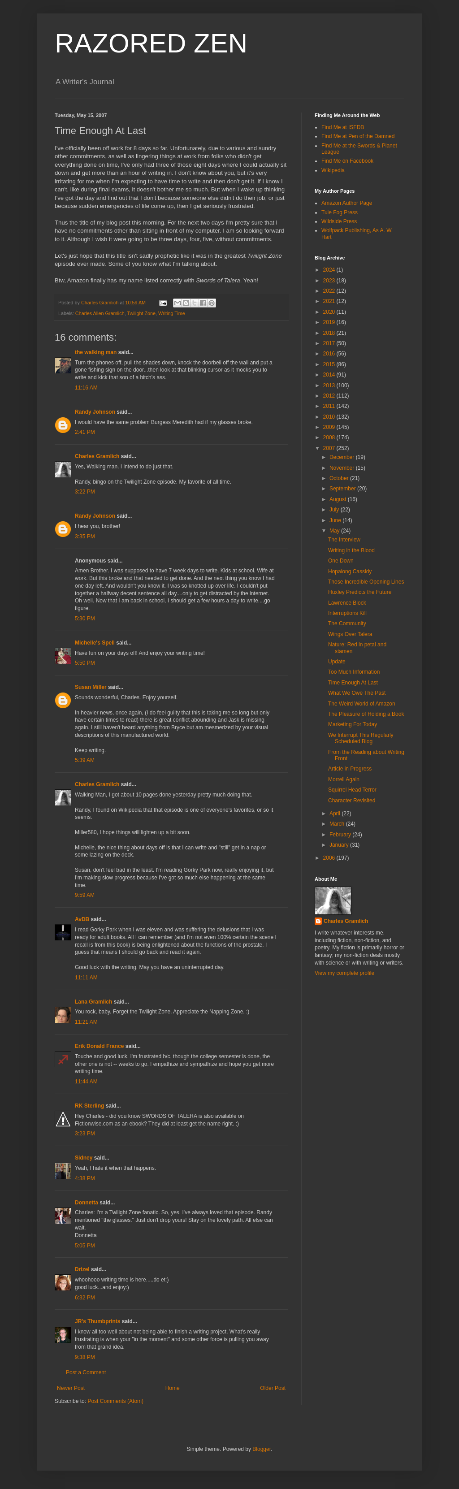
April (335, 813)
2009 (330, 427)
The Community (347, 623)
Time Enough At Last (353, 683)
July (335, 509)
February (340, 834)
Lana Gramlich (93, 1002)
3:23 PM (85, 1133)
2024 (330, 270)
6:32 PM (85, 1297)
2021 (330, 301)
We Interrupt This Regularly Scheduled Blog (361, 738)
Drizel (82, 1269)
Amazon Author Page (346, 203)
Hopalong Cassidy (350, 571)
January (339, 845)
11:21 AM (86, 1022)
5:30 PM (85, 618)
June (335, 520)
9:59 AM (85, 895)
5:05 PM (85, 1245)
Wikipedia (333, 170)
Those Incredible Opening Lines (366, 582)
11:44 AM (86, 1081)
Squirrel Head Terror (352, 790)
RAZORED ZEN (151, 43)
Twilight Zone (141, 313)
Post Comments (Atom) (115, 1401)
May (335, 531)
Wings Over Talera (350, 634)
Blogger (261, 1449)
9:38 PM (85, 1357)
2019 (330, 322)
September (343, 488)
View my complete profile (344, 973)
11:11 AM (86, 977)
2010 (330, 417)
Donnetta (86, 1202)
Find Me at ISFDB (342, 127)
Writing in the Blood (351, 550)
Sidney (83, 1158)
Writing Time (171, 313)
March (337, 824)
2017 (330, 343)
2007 (330, 448)
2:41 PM (85, 432)
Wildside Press (339, 221)
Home (172, 1388)
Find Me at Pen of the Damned (357, 136)
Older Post (273, 1388)
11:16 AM (86, 388)
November (342, 468)
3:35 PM (85, 536)
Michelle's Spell (95, 643)
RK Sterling (89, 1106)
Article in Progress (350, 769)
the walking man (96, 352)
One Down (341, 561)
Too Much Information (354, 672)
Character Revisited (351, 800)
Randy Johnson (95, 412)
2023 (330, 280)
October (339, 478)
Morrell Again (343, 779)
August (338, 499)
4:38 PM (85, 1178)
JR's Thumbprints (98, 1321)
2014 (330, 375)
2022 (330, 291)
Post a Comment (86, 1372)
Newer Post (71, 1388)
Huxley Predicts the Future (359, 592)
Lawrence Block (347, 603)
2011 (330, 406)
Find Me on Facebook (347, 161)
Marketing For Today (352, 724)
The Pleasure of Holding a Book (366, 714)
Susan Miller (91, 687)
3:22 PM (85, 492)
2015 (330, 364)
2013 (330, 385)
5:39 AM (85, 760)
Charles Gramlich (97, 456)
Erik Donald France (99, 1046)
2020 (330, 312)
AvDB (82, 919)
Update (337, 661)
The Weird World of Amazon (361, 704)
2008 (330, 437)
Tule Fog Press (339, 212)
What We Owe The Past (356, 693)
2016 (330, 354)
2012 (330, 396)
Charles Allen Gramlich (100, 313)
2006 (330, 858)
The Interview (344, 540)
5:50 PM (85, 663)
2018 (330, 333)
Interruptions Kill (347, 613)
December (342, 457)
